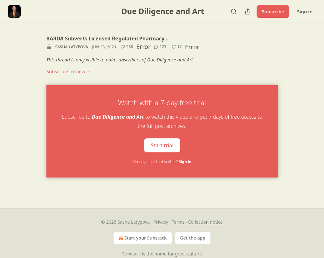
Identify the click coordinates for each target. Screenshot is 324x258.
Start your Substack (142, 237)
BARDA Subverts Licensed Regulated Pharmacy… (107, 38)
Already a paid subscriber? (162, 161)
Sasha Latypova (71, 47)
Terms (178, 222)
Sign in (305, 11)
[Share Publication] (247, 11)
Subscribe (273, 11)
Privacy (160, 222)
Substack (131, 254)
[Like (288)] (127, 47)
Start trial (162, 145)
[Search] (233, 11)
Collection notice (205, 222)
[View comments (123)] (160, 47)
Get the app (192, 238)
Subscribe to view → (69, 71)
